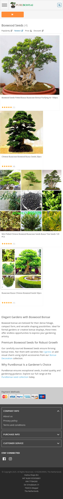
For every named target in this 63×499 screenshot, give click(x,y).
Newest (19, 30)
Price (28, 30)
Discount (39, 30)
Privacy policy (10, 420)
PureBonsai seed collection (14, 377)
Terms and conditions (14, 424)
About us (8, 416)
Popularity (7, 30)
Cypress (47, 351)
